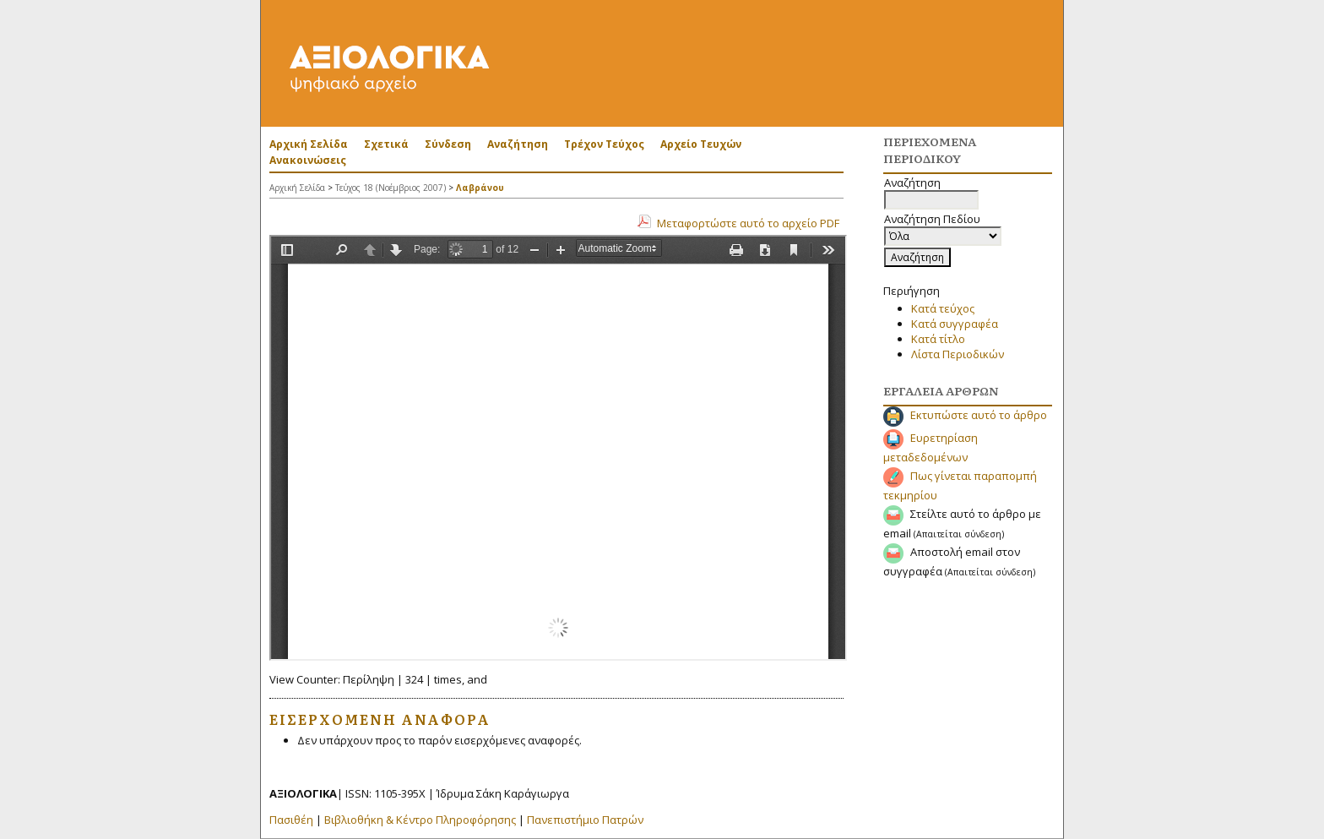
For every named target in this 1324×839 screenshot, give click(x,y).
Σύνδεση (448, 144)
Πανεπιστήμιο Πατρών (585, 819)
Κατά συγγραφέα (954, 323)
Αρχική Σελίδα (308, 144)
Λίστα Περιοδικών (957, 354)
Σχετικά (386, 144)
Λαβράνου (480, 187)
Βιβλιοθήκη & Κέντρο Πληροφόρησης (420, 819)
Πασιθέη (291, 819)
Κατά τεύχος (942, 308)
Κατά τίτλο (938, 338)
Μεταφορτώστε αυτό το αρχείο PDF (748, 223)
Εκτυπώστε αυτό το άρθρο (978, 414)
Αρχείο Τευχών (700, 144)
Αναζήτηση (517, 144)
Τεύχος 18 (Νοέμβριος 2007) (390, 187)
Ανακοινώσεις (307, 160)
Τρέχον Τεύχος (604, 144)
